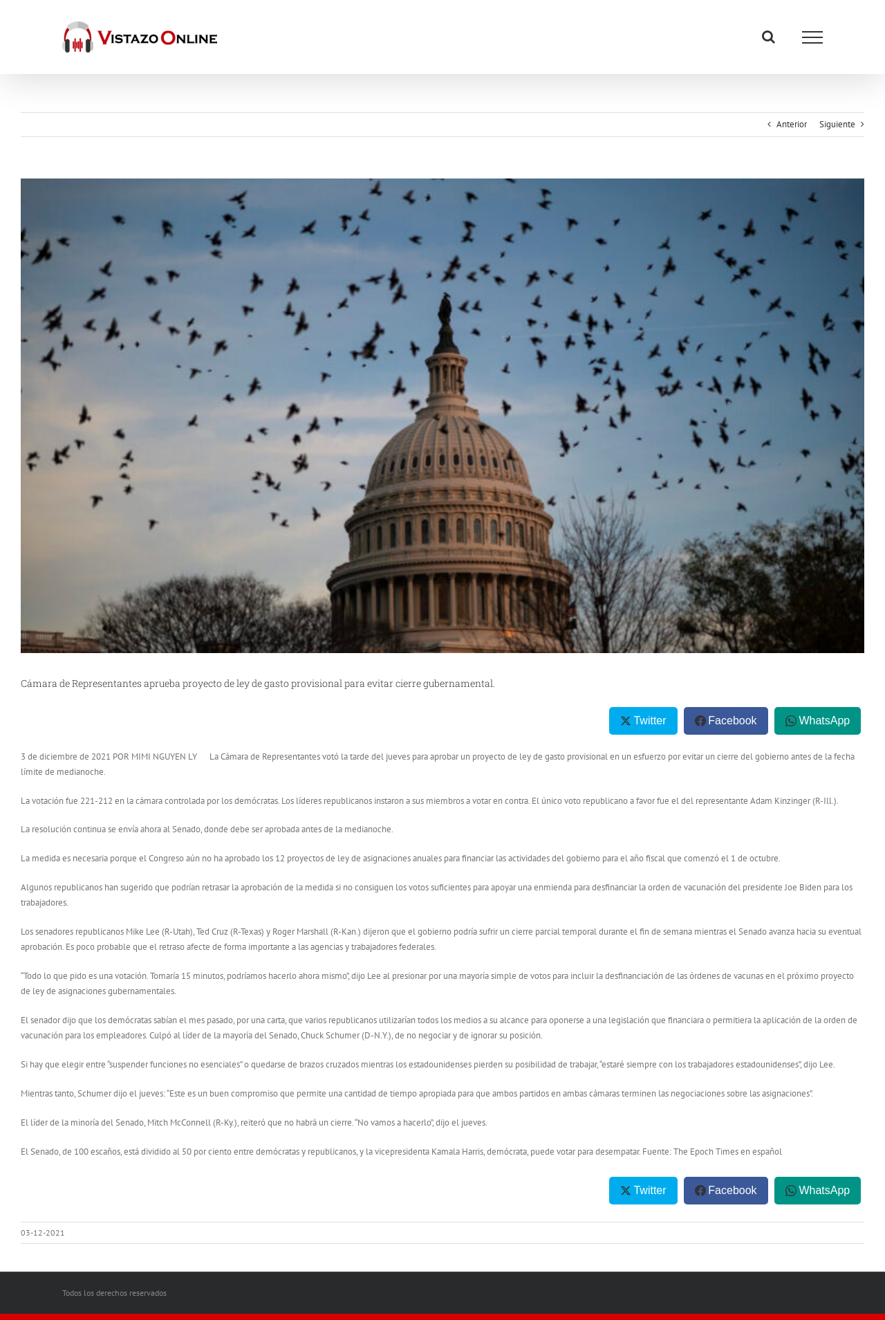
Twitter (649, 720)
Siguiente (837, 124)
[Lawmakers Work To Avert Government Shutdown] (442, 415)
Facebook (732, 720)
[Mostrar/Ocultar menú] (812, 37)
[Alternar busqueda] (768, 37)
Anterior (791, 124)
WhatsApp (824, 720)
